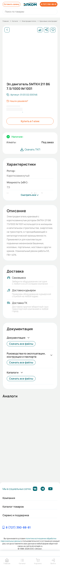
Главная (6, 21)
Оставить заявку (11, 4)
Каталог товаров (13, 506)
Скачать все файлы (21, 344)
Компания (9, 498)
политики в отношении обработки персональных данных (28, 539)
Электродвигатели (29, 21)
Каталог (15, 21)
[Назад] (7, 29)
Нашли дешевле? (17, 101)
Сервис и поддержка (16, 515)
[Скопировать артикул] (22, 94)
